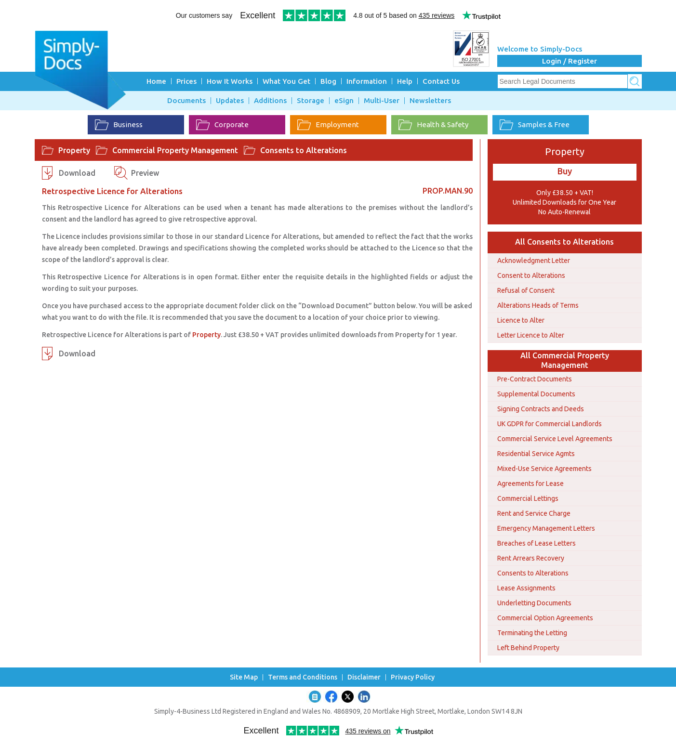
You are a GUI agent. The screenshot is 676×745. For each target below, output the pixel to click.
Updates (230, 100)
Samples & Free (535, 124)
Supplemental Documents (536, 394)
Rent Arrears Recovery (530, 558)
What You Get (286, 81)
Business (119, 124)
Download (77, 173)
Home (156, 81)
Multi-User (381, 100)
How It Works (229, 81)
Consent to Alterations (531, 275)
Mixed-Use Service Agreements (544, 468)
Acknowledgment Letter (533, 260)
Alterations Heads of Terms (538, 305)
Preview (145, 173)
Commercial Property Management (175, 150)
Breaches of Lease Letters (536, 543)
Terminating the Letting (532, 633)
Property (74, 150)
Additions (270, 100)
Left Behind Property (528, 648)
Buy (564, 171)
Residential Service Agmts (536, 453)
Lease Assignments (526, 588)
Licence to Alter (520, 320)
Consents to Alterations (303, 150)
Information (366, 81)
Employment (328, 124)
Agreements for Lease (530, 483)
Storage (310, 100)
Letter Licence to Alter (530, 335)
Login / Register (569, 61)
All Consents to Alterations (564, 241)
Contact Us (441, 81)
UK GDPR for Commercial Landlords (549, 424)
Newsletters (430, 100)
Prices (186, 81)
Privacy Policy (413, 677)
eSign (344, 100)
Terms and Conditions (302, 677)
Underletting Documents (534, 603)
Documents (186, 100)
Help (404, 81)
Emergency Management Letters (546, 528)
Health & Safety (433, 124)
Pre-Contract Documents (534, 379)
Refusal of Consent (526, 290)
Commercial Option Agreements (545, 618)
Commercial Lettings (527, 498)
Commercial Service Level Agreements (554, 439)
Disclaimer (364, 677)
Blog (328, 81)
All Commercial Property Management (564, 360)
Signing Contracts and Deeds (540, 409)
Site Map (244, 677)
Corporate (222, 124)
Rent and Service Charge (533, 513)
